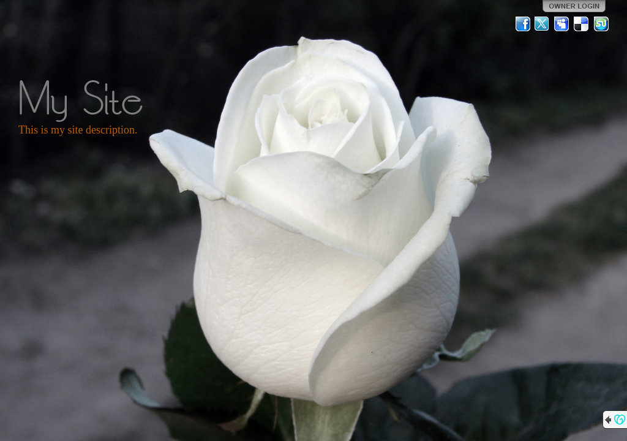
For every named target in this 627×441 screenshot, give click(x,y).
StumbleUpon (601, 23)
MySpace (562, 23)
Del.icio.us (581, 23)
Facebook (522, 23)
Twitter (542, 23)
